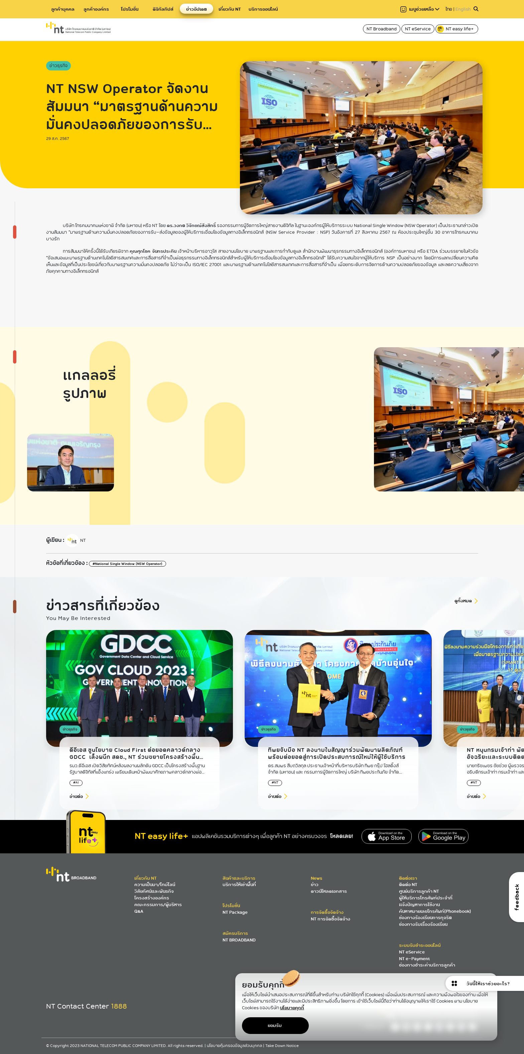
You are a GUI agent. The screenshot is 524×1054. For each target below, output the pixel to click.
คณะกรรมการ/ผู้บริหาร (158, 904)
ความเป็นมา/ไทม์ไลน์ (154, 884)
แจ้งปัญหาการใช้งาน (419, 904)
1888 (119, 1006)
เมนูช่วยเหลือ (419, 9)
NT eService (418, 28)
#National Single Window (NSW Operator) (127, 564)
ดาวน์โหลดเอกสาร (329, 891)
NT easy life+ (456, 29)
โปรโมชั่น (129, 9)
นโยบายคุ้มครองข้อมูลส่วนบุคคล (235, 1046)
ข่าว (314, 884)
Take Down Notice (282, 1046)
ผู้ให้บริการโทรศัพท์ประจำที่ (425, 897)
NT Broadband (382, 28)
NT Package (235, 912)
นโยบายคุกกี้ (292, 1007)
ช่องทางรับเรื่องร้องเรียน (423, 924)
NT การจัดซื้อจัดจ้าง (330, 918)
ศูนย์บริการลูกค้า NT (419, 891)
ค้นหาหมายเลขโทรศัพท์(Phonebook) (435, 911)
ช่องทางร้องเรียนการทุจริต (425, 917)
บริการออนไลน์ (263, 9)
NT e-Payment (414, 958)
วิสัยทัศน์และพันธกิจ (154, 891)
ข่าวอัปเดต (196, 9)
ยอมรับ (275, 1025)
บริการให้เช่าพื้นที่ (239, 884)
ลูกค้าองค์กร (96, 9)
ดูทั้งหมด (463, 600)
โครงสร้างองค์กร (151, 897)
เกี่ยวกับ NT (230, 9)
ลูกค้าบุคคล (63, 9)
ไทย (448, 9)
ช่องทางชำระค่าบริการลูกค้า (427, 965)
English (463, 9)
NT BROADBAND (239, 939)
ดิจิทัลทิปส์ (163, 9)
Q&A (138, 911)
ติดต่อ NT (408, 884)
